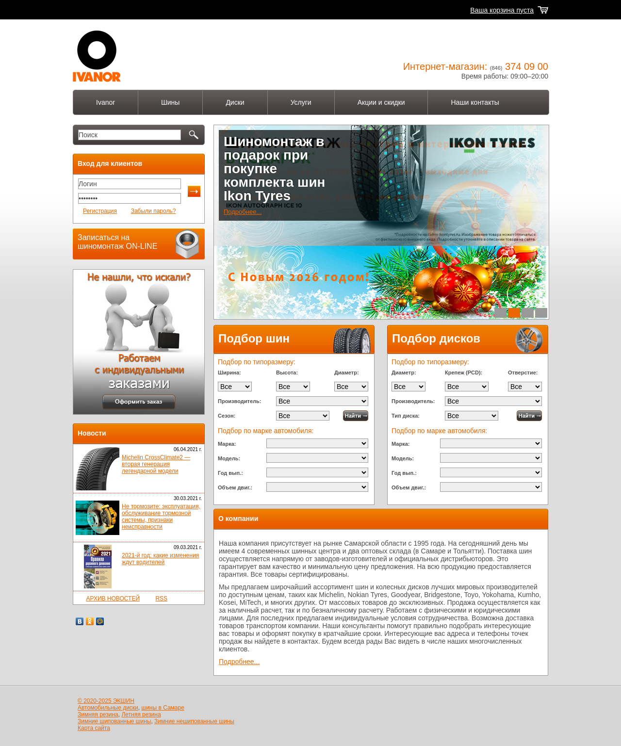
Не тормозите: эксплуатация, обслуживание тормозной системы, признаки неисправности (161, 516)
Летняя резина (141, 714)
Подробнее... (242, 211)
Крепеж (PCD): (463, 372)
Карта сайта (94, 728)
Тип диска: (406, 416)
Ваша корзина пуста (502, 10)
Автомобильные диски (108, 707)
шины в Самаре (163, 707)
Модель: (229, 458)
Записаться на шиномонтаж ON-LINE (117, 241)
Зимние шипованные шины (114, 721)
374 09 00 (526, 66)
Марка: (227, 444)
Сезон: (226, 416)
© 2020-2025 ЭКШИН (106, 700)
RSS (161, 598)
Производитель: (239, 401)
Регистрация (100, 211)
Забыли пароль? (153, 211)
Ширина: (229, 372)
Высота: (287, 372)
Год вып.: (230, 473)
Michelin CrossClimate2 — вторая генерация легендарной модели (156, 464)
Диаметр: (346, 372)
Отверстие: (523, 372)
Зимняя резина (98, 714)
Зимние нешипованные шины (194, 721)
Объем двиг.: (235, 487)
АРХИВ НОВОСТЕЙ (113, 598)
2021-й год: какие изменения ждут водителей (160, 559)
